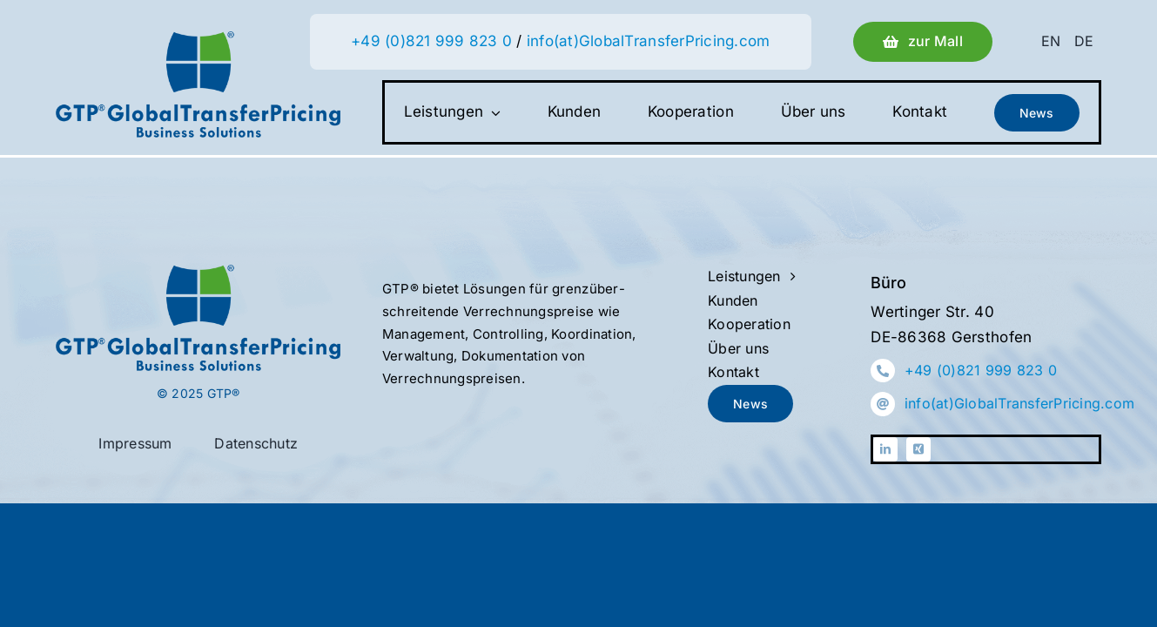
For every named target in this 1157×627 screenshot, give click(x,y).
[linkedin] (885, 449)
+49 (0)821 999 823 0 (431, 41)
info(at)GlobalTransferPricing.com (648, 41)
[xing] (918, 449)
